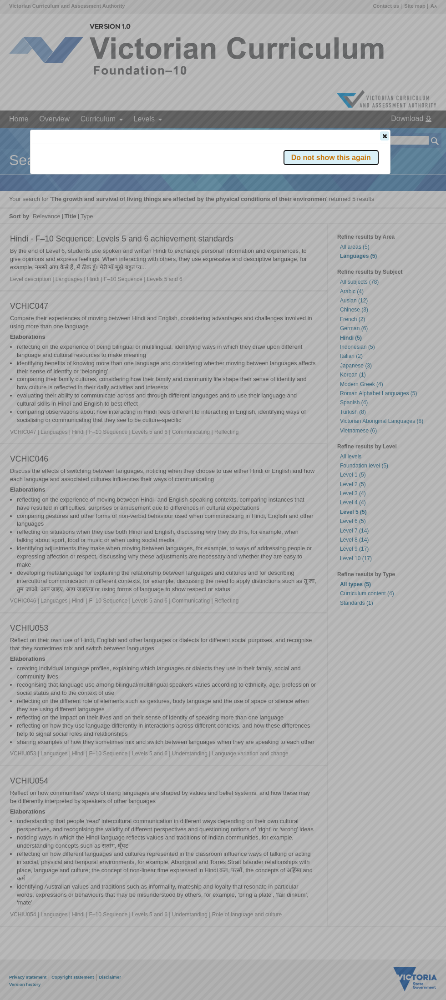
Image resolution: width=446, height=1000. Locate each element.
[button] (384, 136)
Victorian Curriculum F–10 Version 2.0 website (135, 187)
